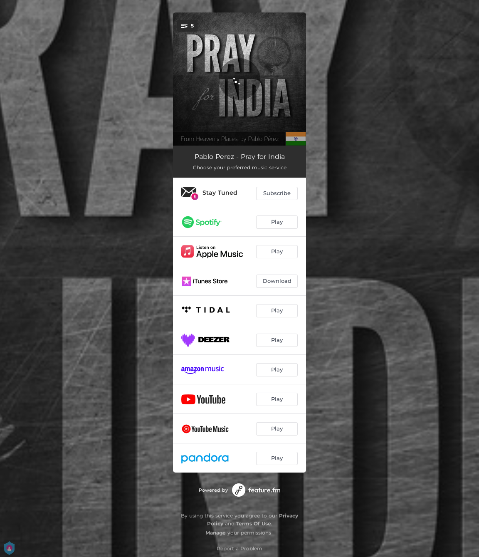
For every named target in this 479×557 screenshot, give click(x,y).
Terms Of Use (253, 523)
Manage (215, 533)
